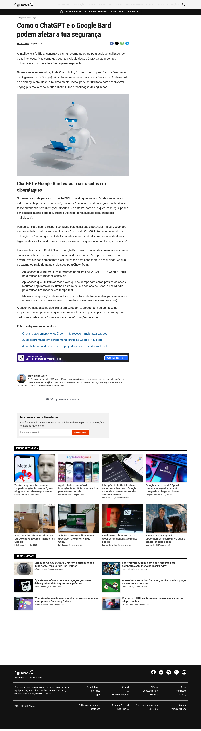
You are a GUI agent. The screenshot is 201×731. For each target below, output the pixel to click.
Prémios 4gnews (178, 709)
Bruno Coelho (23, 43)
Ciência (118, 4)
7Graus (31, 706)
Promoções (173, 4)
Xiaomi (102, 4)
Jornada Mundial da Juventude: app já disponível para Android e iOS (65, 346)
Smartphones (63, 4)
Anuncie (182, 705)
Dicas (161, 4)
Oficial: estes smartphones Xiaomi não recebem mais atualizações (64, 333)
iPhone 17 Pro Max (98, 11)
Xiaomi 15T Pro (118, 11)
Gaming (182, 694)
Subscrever (80, 432)
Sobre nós (95, 709)
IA (110, 4)
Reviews (150, 4)
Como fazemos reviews (147, 705)
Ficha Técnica (122, 709)
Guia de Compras (120, 694)
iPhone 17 (133, 11)
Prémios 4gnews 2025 (75, 11)
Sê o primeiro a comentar (63, 399)
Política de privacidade (89, 705)
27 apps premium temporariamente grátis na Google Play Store (62, 340)
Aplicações (80, 4)
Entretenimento (134, 4)
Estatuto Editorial (120, 705)
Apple (92, 4)
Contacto (153, 709)
